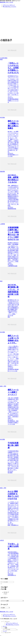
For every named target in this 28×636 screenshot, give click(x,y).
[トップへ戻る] (0, 635)
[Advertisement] (14, 23)
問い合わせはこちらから (9, 616)
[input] (7, 582)
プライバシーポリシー (9, 614)
